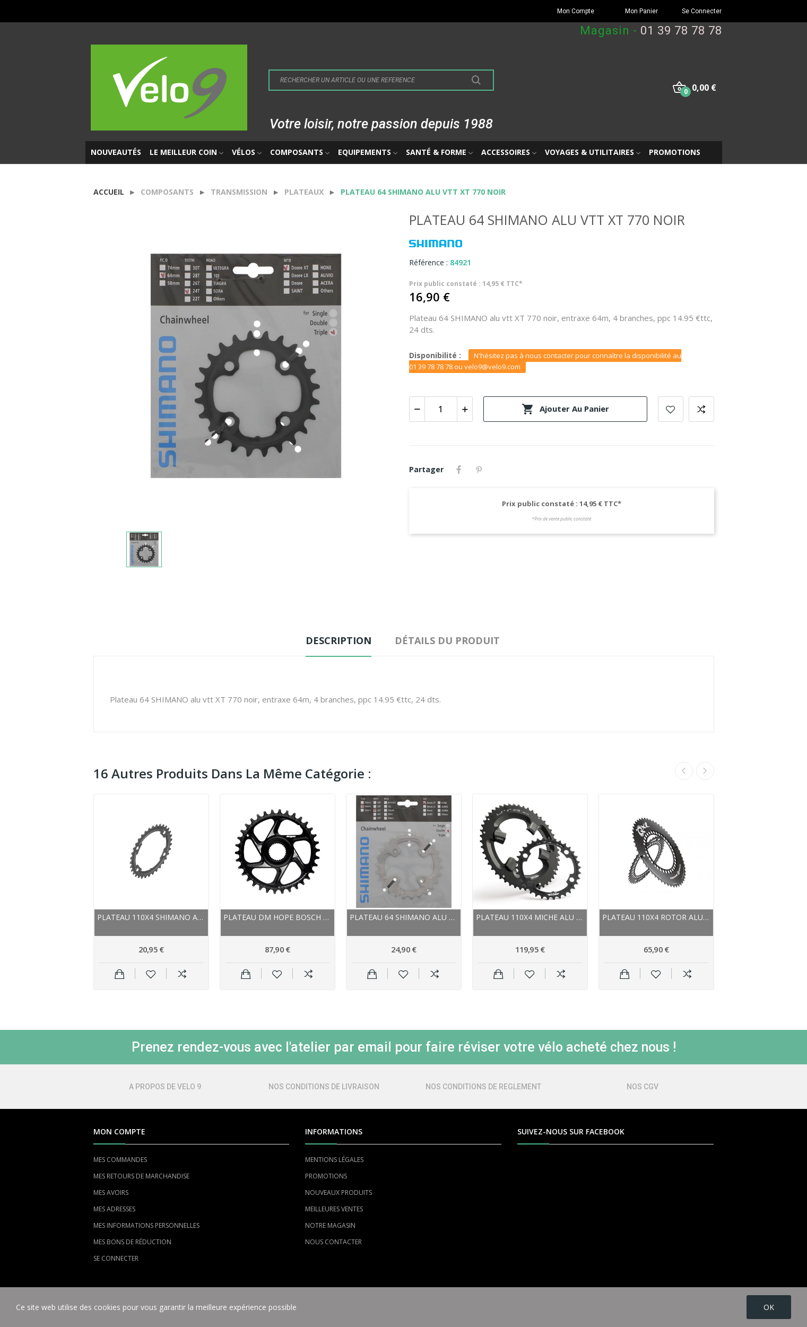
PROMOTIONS (326, 1176)
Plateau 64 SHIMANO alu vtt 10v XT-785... (404, 917)
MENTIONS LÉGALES (334, 1159)
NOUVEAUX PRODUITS (338, 1192)
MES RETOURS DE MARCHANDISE (141, 1176)
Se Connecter (702, 11)
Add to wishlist (670, 409)
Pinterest (479, 470)
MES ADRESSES (114, 1208)
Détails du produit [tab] (447, 640)
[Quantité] (441, 409)
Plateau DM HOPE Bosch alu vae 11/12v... (277, 917)
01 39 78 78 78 (681, 30)
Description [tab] (338, 640)
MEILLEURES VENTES (334, 1208)
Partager (459, 470)
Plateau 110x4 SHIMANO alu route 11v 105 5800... (151, 917)
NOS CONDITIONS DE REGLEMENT (483, 1086)
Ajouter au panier (565, 409)
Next (705, 771)
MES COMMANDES (120, 1159)
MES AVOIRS (110, 1192)
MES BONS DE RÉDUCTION (132, 1241)
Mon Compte (575, 11)
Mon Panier (641, 11)
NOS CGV (642, 1086)
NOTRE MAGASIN (330, 1225)
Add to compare (701, 409)
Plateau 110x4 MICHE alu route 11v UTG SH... (530, 917)
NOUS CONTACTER (333, 1241)
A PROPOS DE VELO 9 (165, 1086)
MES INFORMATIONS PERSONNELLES (146, 1225)
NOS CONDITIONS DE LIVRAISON (323, 1086)
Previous (684, 771)
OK (768, 1307)
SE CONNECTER (115, 1258)
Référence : (428, 262)
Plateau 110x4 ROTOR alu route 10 (656, 917)
